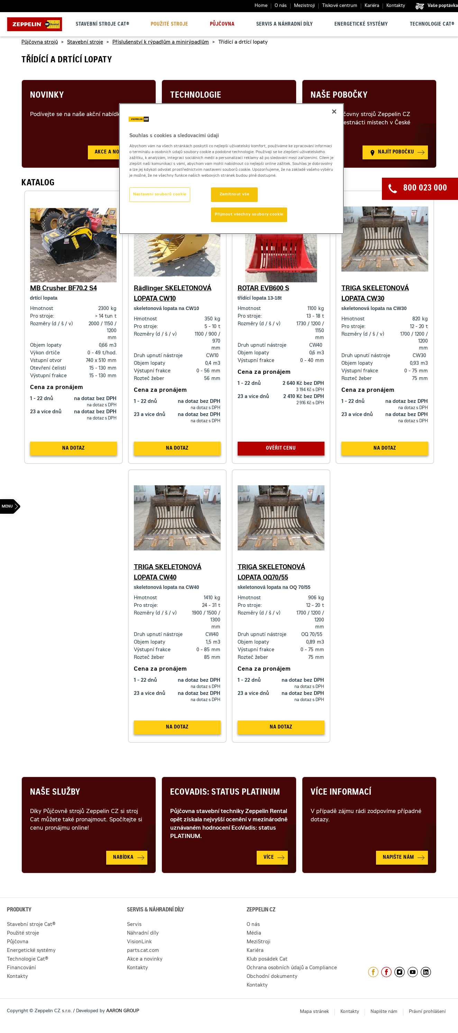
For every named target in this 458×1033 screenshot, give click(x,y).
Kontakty (395, 6)
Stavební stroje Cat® (102, 24)
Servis (134, 924)
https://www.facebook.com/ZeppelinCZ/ (373, 972)
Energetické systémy (361, 24)
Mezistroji (304, 6)
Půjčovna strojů (39, 42)
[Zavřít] (334, 111)
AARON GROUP (122, 1011)
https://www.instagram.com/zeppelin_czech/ (399, 972)
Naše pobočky (339, 96)
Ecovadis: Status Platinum (225, 793)
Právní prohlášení (427, 1012)
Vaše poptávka (443, 6)
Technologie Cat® (432, 24)
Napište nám (383, 1012)
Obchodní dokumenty (272, 976)
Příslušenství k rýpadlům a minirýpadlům (160, 42)
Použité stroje (169, 24)
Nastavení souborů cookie (159, 194)
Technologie (195, 96)
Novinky (47, 96)
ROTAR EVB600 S (263, 289)
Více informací (341, 793)
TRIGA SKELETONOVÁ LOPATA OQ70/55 (271, 573)
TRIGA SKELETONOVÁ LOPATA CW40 (167, 573)
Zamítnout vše (234, 194)
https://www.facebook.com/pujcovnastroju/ (386, 972)
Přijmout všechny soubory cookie (249, 215)
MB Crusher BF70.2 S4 (63, 289)
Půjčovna (222, 24)
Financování (21, 968)
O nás (281, 6)
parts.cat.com (143, 950)
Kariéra (372, 6)
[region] (231, 168)
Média (254, 933)
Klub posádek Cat (267, 959)
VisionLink (139, 942)
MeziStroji (259, 942)
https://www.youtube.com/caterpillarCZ (412, 972)
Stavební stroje (85, 42)
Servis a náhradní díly (284, 24)
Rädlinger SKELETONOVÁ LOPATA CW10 (172, 294)
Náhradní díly (143, 933)
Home (261, 6)
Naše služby (55, 793)
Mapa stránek (314, 1012)
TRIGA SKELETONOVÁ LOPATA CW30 (375, 294)
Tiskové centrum (339, 6)
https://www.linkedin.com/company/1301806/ (426, 972)
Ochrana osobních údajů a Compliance (292, 968)
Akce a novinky (145, 959)
